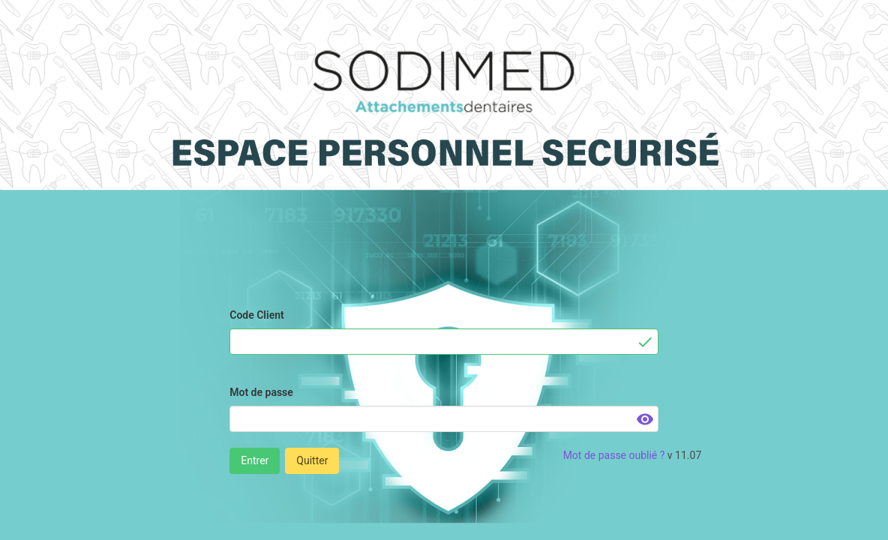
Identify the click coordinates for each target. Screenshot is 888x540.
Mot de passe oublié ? (614, 455)
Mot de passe (261, 392)
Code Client (257, 315)
